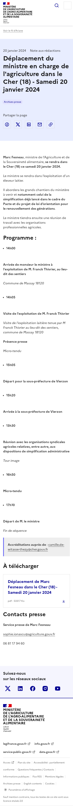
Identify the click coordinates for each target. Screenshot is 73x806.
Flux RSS (37, 776)
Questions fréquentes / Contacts (36, 769)
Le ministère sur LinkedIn (20, 688)
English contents (33, 783)
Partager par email (40, 124)
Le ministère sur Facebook (32, 688)
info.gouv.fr (42, 744)
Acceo (7, 762)
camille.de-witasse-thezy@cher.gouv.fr (36, 547)
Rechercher (57, 5)
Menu (67, 5)
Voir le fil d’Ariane (13, 30)
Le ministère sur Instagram (45, 688)
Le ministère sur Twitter (7, 688)
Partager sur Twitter (18, 124)
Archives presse (12, 102)
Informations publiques (16, 776)
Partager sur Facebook (7, 124)
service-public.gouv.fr (17, 752)
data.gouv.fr (47, 752)
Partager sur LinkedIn (29, 124)
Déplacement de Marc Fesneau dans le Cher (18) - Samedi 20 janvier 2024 (32, 587)
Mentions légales (54, 776)
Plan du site (24, 762)
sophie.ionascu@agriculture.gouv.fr (29, 634)
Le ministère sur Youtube (57, 688)
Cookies (49, 783)
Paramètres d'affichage (22, 790)
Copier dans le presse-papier (51, 124)
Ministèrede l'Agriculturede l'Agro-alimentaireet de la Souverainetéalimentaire (17, 12)
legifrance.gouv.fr (15, 744)
